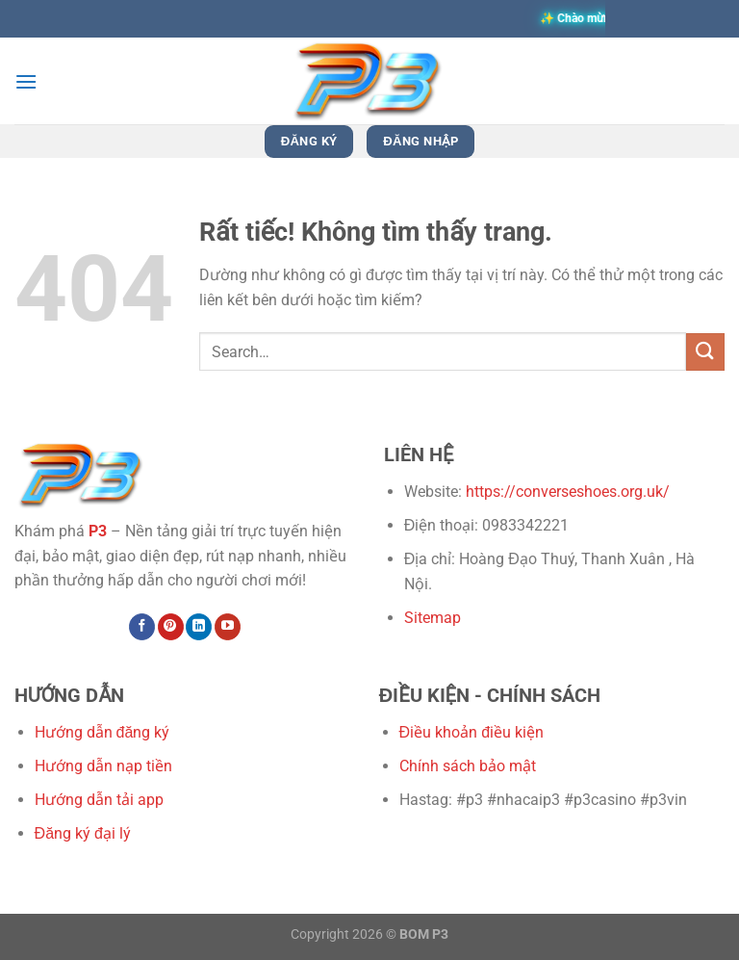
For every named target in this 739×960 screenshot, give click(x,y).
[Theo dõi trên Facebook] (142, 626)
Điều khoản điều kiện (471, 732)
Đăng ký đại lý (83, 833)
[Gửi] (705, 352)
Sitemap (432, 618)
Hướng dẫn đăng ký (102, 732)
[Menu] (26, 81)
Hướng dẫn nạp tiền (103, 766)
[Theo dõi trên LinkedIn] (199, 626)
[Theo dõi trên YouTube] (228, 626)
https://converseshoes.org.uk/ (568, 491)
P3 (98, 531)
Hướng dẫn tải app (99, 800)
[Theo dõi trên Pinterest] (171, 626)
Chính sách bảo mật (467, 766)
